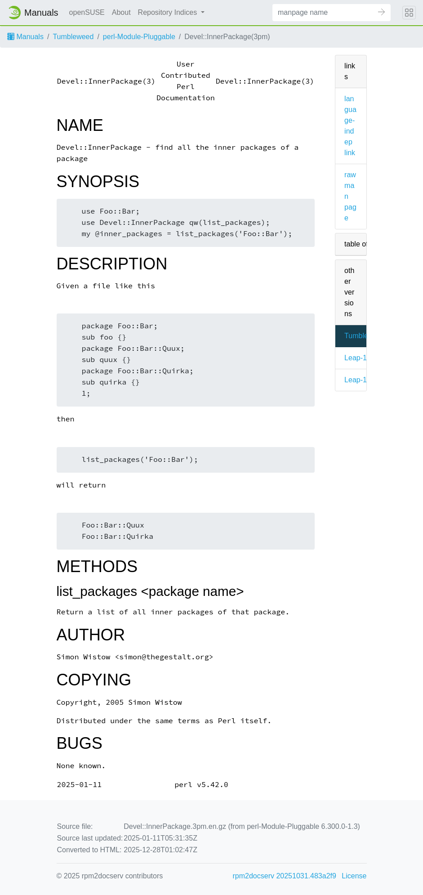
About (121, 12)
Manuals (25, 36)
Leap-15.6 (360, 380)
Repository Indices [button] (168, 12)
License (354, 876)
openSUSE (87, 12)
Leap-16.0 (360, 358)
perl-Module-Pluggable (139, 36)
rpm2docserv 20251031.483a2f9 (284, 876)
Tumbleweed (73, 36)
